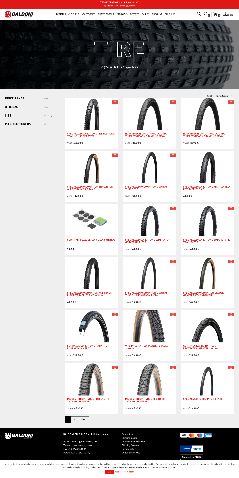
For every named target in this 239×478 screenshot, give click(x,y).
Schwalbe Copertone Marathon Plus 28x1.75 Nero (88, 348)
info (133, 6)
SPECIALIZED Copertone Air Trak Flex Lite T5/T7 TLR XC (206, 188)
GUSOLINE (157, 14)
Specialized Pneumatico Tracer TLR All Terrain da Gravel (90, 188)
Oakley (145, 14)
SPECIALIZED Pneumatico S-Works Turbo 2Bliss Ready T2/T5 (146, 295)
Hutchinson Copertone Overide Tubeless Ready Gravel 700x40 (146, 135)
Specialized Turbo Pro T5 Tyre (202, 399)
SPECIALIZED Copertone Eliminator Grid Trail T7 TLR (147, 241)
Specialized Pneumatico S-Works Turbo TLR (146, 188)
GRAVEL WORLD (106, 14)
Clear (46, 99)
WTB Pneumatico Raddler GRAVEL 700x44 (146, 348)
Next (83, 419)
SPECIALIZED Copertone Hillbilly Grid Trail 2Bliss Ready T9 (91, 135)
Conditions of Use (131, 453)
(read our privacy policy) (124, 471)
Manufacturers (18, 124)
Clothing (73, 14)
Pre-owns (121, 14)
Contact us (127, 434)
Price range (14, 98)
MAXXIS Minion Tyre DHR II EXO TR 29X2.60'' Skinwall (88, 401)
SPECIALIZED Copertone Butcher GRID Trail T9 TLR (207, 241)
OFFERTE (134, 14)
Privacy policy (129, 449)
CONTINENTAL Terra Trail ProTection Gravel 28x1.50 (200, 348)
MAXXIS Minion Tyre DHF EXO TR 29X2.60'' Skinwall (145, 401)
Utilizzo (11, 107)
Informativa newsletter (133, 442)
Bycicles (61, 14)
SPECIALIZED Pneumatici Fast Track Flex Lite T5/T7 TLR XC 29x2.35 (89, 295)
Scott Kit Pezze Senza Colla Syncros (91, 240)
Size (8, 116)
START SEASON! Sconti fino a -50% (119, 2)
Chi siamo (170, 14)
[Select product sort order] (223, 96)
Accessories (88, 14)
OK (109, 472)
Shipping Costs (129, 438)
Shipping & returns (131, 445)
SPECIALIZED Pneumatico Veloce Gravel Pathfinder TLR (203, 295)
